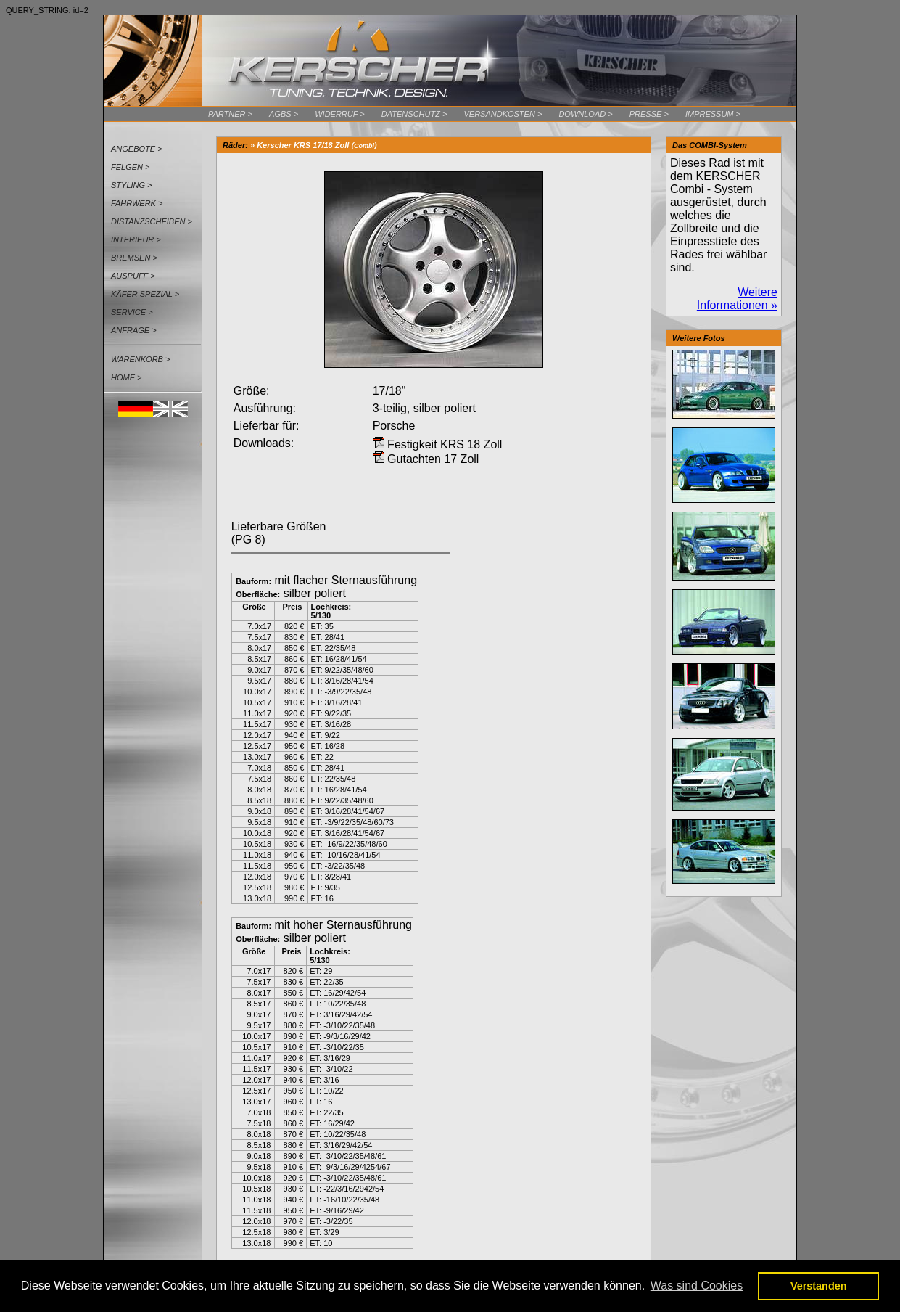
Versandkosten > (502, 114)
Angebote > (136, 148)
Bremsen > (134, 257)
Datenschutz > (414, 114)
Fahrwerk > (136, 203)
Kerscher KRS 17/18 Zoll (303, 145)
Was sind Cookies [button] (697, 1285)
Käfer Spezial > (145, 294)
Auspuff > (133, 275)
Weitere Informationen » (737, 298)
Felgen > (130, 167)
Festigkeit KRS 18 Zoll (438, 444)
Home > (126, 377)
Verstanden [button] (818, 1286)
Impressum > (712, 114)
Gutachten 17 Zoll (426, 459)
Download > (585, 114)
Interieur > (136, 239)
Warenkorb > (140, 359)
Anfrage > (134, 330)
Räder (234, 145)
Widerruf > (340, 114)
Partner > (230, 114)
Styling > (131, 185)
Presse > (649, 114)
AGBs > (283, 114)
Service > (132, 312)
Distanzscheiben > (151, 221)
